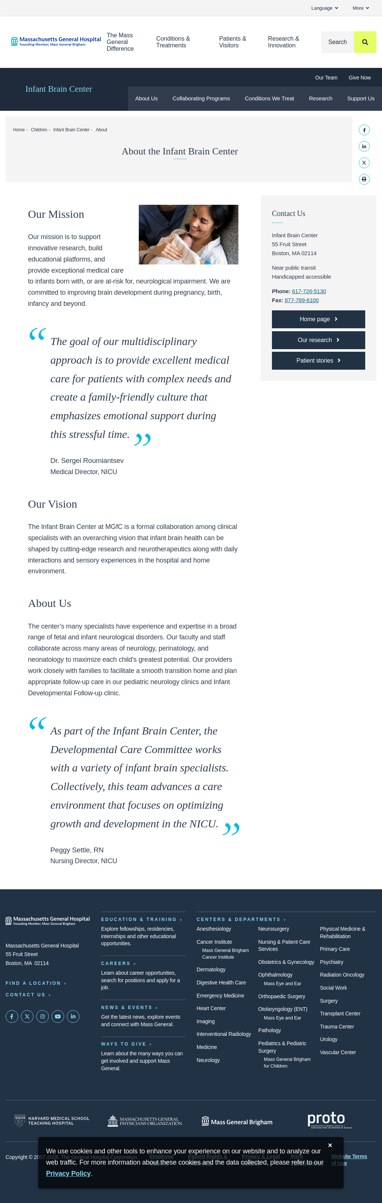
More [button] (361, 8)
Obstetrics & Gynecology (286, 962)
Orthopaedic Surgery (281, 996)
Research (320, 98)
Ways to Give (124, 1044)
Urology (329, 1039)
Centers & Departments (239, 919)
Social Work (333, 988)
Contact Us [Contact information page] (26, 994)
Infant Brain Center (58, 89)
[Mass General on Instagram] (42, 1016)
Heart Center (211, 1008)
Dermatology (211, 969)
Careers (116, 963)
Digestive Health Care (221, 983)
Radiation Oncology (342, 975)
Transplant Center (340, 1013)
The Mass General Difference (120, 42)
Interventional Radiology (224, 1034)
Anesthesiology (214, 929)
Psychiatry (332, 962)
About (101, 129)
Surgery (329, 1001)
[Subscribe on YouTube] (57, 1016)
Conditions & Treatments (173, 41)
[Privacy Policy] (68, 1174)
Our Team (326, 78)
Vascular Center (338, 1052)
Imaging (206, 1021)
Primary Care (335, 949)
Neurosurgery (273, 929)
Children (39, 129)
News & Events (127, 1007)
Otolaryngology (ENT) (282, 1009)
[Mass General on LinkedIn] (73, 1016)
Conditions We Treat (269, 98)
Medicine (207, 1047)
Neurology (208, 1060)
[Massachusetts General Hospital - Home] (48, 921)
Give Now (360, 78)
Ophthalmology (275, 975)
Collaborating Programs (201, 98)
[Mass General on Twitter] (27, 1016)
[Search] (348, 42)
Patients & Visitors (232, 41)
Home (19, 129)
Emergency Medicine (220, 996)
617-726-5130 (309, 291)
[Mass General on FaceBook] (12, 1016)
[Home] (47, 41)
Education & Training (139, 919)
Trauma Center (337, 1027)
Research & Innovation (283, 41)
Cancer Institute (214, 942)
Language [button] (324, 8)
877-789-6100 (302, 300)
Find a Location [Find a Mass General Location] (33, 983)
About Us (146, 98)
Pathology (269, 1030)
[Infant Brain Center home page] (318, 319)
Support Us (361, 98)
